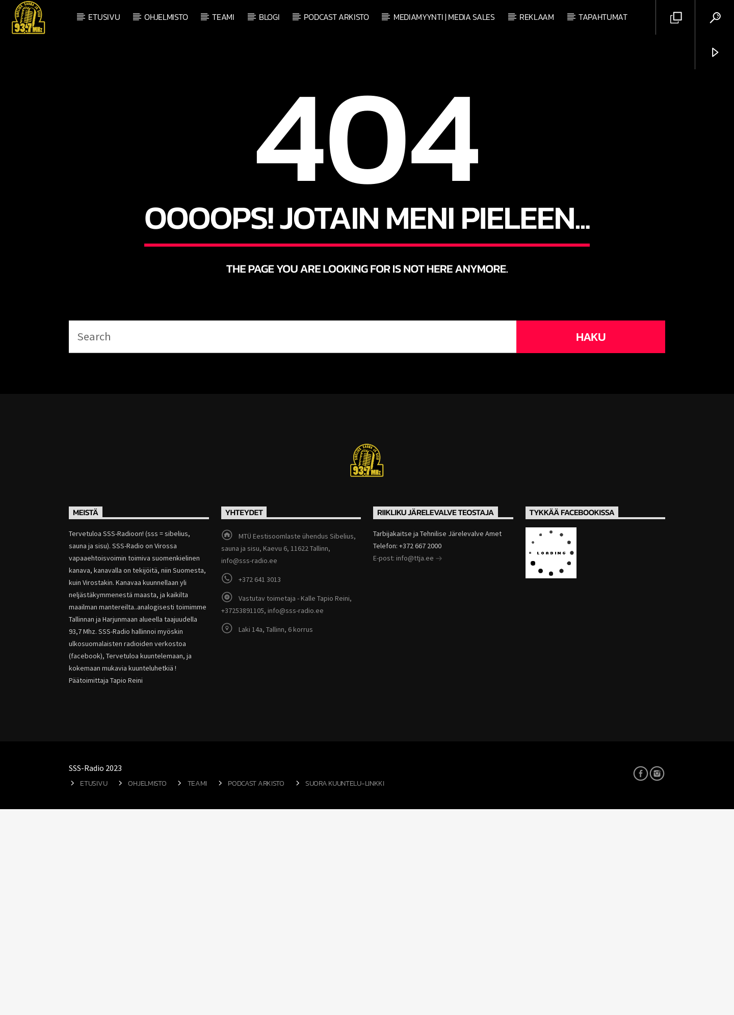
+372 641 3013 (260, 785)
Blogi (269, 17)
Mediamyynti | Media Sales (444, 17)
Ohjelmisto (166, 17)
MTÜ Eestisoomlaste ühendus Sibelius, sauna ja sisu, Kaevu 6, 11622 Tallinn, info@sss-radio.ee (288, 754)
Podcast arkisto (336, 17)
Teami (223, 17)
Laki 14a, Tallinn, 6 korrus (276, 835)
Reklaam (536, 17)
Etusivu (104, 17)
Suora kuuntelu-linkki (344, 989)
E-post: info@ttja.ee (407, 764)
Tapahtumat (603, 17)
